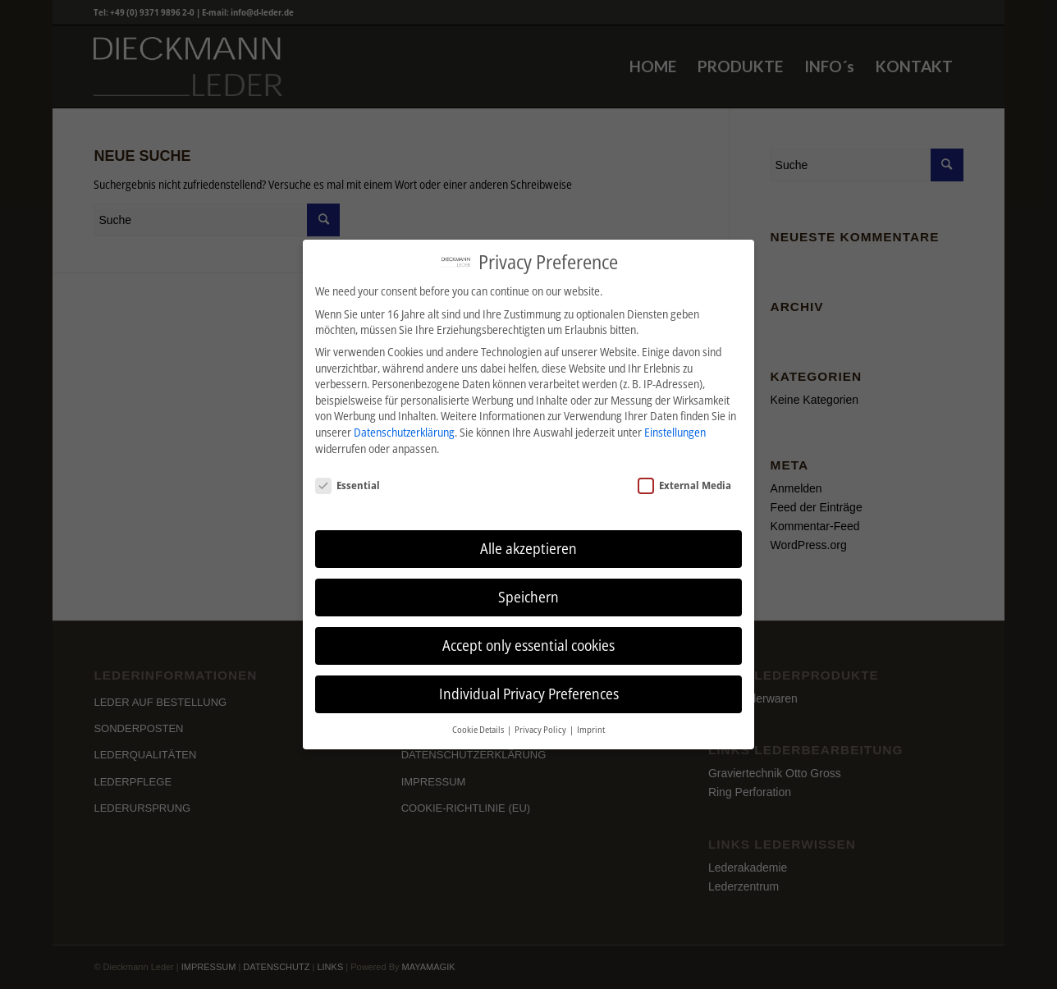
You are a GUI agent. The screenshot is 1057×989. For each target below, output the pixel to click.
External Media (684, 485)
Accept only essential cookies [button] (528, 645)
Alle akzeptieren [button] (528, 548)
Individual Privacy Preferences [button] (529, 693)
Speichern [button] (528, 597)
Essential (347, 485)
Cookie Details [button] (479, 729)
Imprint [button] (591, 729)
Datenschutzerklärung (404, 432)
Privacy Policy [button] (541, 729)
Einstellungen (675, 432)
